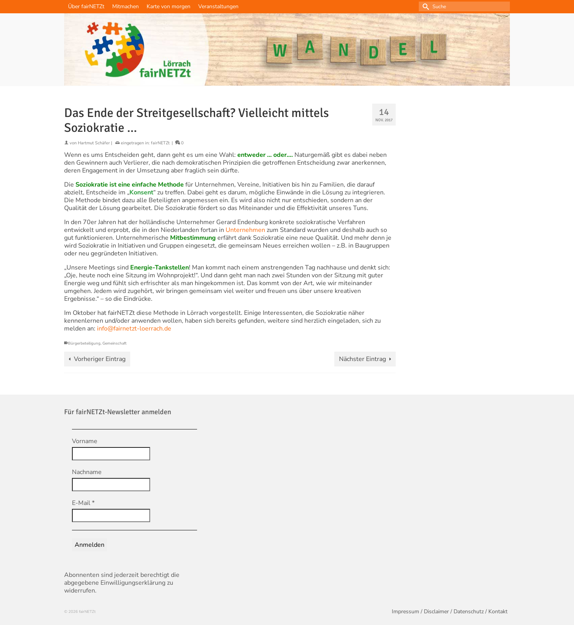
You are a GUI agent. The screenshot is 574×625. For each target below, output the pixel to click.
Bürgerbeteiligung (84, 343)
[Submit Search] (424, 6)
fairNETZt (160, 143)
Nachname (87, 472)
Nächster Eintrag (362, 359)
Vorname (84, 441)
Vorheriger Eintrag (100, 359)
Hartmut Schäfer (94, 143)
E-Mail (83, 503)
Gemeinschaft (114, 343)
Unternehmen (245, 230)
